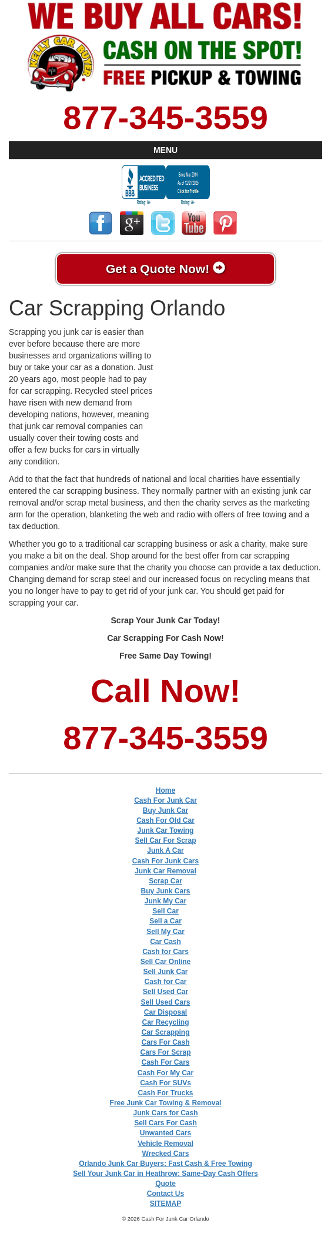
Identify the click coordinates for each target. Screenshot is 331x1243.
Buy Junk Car (165, 810)
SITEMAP (165, 1203)
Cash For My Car (165, 1073)
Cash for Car (165, 982)
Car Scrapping (165, 1032)
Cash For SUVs (165, 1083)
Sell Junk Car (165, 972)
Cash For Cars (165, 1062)
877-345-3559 (165, 117)
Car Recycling (165, 1022)
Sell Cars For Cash (165, 1123)
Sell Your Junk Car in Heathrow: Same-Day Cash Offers (165, 1173)
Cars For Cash (165, 1042)
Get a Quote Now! (165, 268)
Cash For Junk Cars (165, 861)
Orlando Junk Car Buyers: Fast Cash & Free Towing (165, 1163)
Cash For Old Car (165, 820)
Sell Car (165, 911)
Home (165, 790)
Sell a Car (165, 921)
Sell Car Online (165, 962)
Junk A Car (165, 850)
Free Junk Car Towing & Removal (166, 1103)
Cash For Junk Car (165, 800)
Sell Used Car (165, 992)
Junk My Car (165, 901)
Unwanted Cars (165, 1133)
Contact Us (165, 1193)
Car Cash (165, 942)
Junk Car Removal (165, 871)
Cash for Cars (165, 952)
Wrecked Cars (165, 1153)
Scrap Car (165, 881)
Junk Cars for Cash (165, 1113)
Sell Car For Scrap (165, 840)
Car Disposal (165, 1012)
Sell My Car (165, 932)
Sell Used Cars (165, 1002)
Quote (165, 1183)
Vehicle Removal (165, 1143)
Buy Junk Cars (165, 891)
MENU (165, 150)
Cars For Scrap (165, 1052)
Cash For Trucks (165, 1093)
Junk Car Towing (166, 830)
